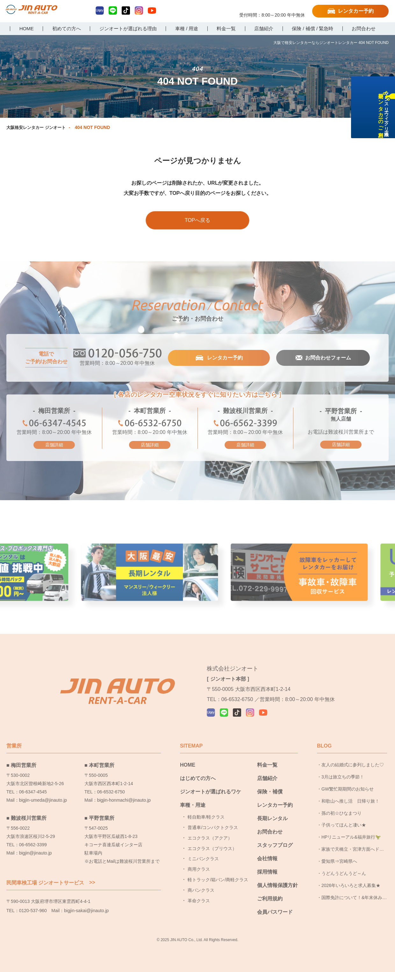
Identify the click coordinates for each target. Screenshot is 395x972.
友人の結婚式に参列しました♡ (352, 764)
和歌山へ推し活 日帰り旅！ (350, 801)
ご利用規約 (270, 898)
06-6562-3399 (245, 424)
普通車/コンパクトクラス (213, 827)
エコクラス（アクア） (210, 838)
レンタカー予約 (356, 11)
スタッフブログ (275, 845)
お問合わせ (270, 831)
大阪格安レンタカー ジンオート (38, 127)
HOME (187, 765)
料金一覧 (267, 765)
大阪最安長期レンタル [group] (197, 585)
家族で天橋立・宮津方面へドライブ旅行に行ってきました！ (352, 851)
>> (92, 882)
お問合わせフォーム (328, 357)
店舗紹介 (267, 778)
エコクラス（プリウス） (212, 848)
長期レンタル (272, 818)
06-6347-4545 (54, 424)
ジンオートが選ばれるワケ (210, 791)
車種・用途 (192, 805)
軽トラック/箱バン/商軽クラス (218, 879)
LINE (113, 10)
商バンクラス (201, 890)
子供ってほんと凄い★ (343, 824)
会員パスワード (275, 912)
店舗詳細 (54, 444)
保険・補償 (270, 791)
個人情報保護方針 (277, 885)
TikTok (126, 10)
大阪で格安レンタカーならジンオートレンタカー (36, 12)
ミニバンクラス (203, 858)
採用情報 (267, 872)
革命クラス (199, 900)
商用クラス (199, 869)
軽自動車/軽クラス (206, 816)
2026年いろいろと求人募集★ (350, 885)
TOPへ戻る (198, 220)
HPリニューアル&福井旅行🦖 (351, 837)
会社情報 (267, 858)
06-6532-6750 (149, 424)
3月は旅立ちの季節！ (342, 776)
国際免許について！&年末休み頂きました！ (354, 899)
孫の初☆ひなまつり (341, 813)
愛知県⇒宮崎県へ (339, 861)
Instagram (139, 10)
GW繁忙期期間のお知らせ (347, 788)
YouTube (152, 10)
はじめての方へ (198, 778)
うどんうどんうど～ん (343, 873)
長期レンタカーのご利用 (386, 134)
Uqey (100, 10)
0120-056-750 (272, 8)
